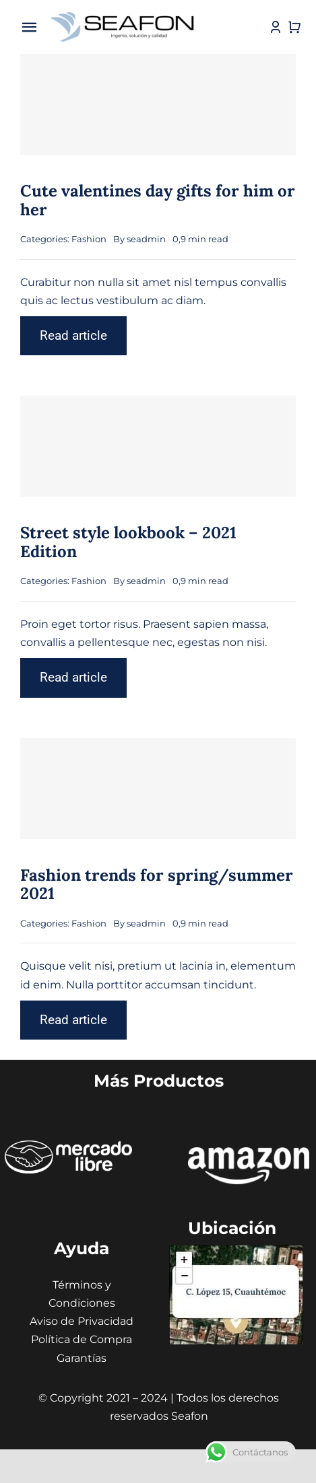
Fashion (88, 238)
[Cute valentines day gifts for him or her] (158, 104)
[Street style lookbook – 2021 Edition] (158, 446)
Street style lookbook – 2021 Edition (128, 542)
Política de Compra (81, 1339)
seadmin (146, 238)
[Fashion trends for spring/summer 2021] (158, 788)
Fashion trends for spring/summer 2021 (156, 884)
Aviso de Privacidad (81, 1321)
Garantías (81, 1358)
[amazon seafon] (248, 1152)
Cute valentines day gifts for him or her (157, 200)
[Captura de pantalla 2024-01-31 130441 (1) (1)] (236, 1249)
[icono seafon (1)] (122, 13)
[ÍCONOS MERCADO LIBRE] (68, 1145)
